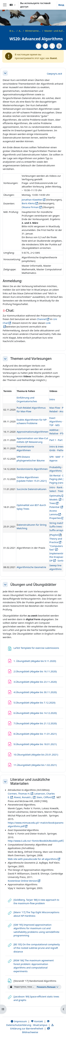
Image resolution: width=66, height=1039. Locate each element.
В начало (12, 30)
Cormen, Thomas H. (19, 793)
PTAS (63, 433)
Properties (55, 518)
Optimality (55, 495)
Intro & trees (56, 446)
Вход (61, 4)
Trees (61, 491)
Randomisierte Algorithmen (32, 468)
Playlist (54, 534)
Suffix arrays (56, 530)
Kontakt (37, 1021)
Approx (53, 460)
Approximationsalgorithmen (32, 431)
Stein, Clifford (44, 797)
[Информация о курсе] (59, 46)
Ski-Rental (55, 475)
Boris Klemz (28, 203)
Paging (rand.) (57, 482)
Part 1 (52, 440)
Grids (52, 450)
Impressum (18, 1021)
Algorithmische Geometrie (31, 567)
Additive (54, 429)
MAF (58, 456)
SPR (51, 456)
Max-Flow (54, 407)
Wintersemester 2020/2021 (33, 30)
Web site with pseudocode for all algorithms (32, 859)
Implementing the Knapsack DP (57, 557)
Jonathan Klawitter (32, 199)
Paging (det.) (56, 479)
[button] (12, 5)
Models (53, 499)
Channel (41, 319)
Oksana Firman (30, 207)
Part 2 (61, 440)
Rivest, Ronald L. (23, 797)
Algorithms (55, 470)
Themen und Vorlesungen (31, 359)
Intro (52, 399)
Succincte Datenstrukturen (31, 489)
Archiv (20, 30)
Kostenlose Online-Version (22, 880)
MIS (57, 425)
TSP (51, 425)
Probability (55, 467)
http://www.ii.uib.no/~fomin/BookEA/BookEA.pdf (35, 840)
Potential (54, 507)
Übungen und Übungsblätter (33, 585)
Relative (53, 433)
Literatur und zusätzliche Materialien (30, 782)
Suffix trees (55, 526)
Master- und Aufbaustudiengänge (54, 30)
